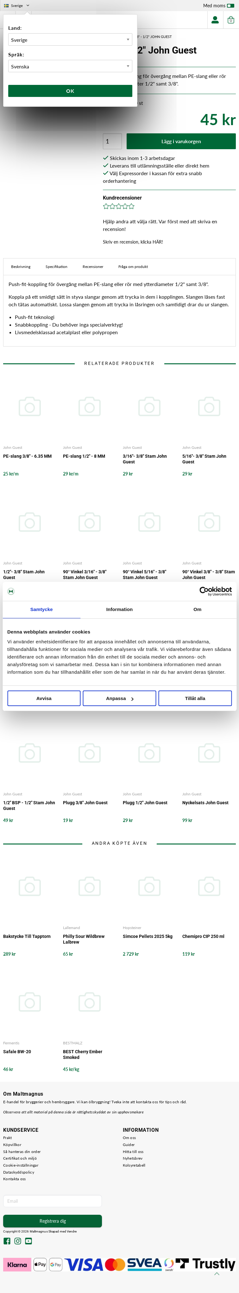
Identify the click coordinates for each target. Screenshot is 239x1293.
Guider (129, 1144)
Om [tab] (197, 609)
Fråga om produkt (133, 266)
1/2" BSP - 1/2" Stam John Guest (29, 805)
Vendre (72, 1231)
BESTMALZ (72, 1043)
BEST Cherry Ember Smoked (82, 1054)
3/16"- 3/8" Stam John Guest (145, 459)
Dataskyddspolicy (18, 1172)
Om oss (129, 1137)
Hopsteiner (132, 927)
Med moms (218, 7)
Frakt (7, 1137)
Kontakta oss (14, 1178)
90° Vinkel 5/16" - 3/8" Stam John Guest (144, 574)
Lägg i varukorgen (181, 141)
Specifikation (56, 266)
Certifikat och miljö (20, 1158)
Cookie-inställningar (20, 1165)
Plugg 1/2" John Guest (145, 802)
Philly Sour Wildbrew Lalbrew (83, 939)
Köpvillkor (12, 1144)
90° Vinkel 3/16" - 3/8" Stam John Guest (84, 574)
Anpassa (120, 698)
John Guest (12, 447)
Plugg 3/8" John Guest (85, 802)
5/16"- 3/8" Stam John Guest (204, 459)
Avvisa (44, 698)
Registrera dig (53, 1221)
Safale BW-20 (17, 1051)
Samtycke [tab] (41, 609)
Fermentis (11, 1043)
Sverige (17, 5)
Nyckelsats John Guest (205, 802)
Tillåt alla (195, 698)
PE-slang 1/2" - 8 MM (84, 456)
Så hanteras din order (22, 1151)
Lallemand (71, 927)
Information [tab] (119, 609)
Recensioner (93, 266)
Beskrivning (20, 266)
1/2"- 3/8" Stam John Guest (24, 574)
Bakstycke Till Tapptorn (27, 936)
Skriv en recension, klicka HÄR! (133, 242)
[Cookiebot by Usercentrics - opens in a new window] (204, 591)
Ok (70, 91)
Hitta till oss (133, 1151)
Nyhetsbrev (133, 1158)
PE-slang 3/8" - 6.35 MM (27, 456)
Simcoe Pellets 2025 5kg (148, 936)
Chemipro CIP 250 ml (203, 936)
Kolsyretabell (134, 1165)
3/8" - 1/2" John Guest (152, 37)
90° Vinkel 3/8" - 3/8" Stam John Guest (208, 574)
